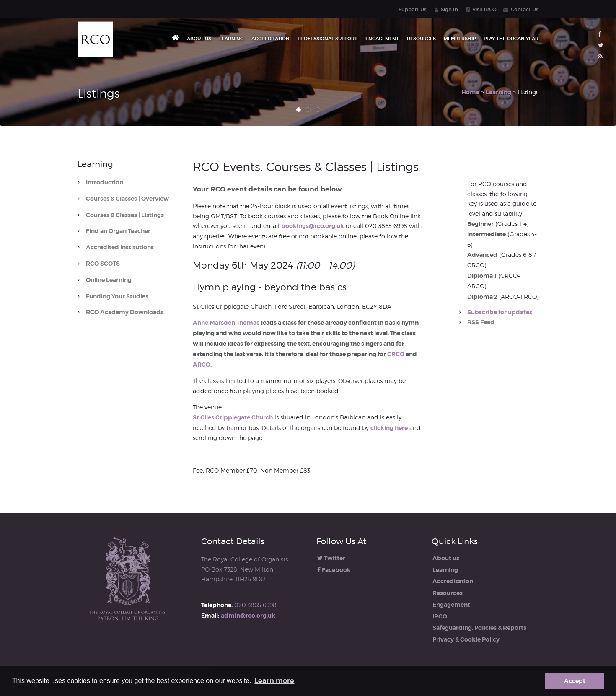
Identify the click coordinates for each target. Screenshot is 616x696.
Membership (460, 38)
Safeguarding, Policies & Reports (479, 627)
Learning (231, 38)
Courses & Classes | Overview (127, 199)
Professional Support (327, 38)
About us (199, 38)
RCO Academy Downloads (124, 312)
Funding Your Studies (117, 296)
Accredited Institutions (120, 247)
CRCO (395, 354)
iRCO (439, 616)
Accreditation (270, 38)
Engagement (382, 38)
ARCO (201, 364)
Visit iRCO (484, 9)
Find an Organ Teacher (118, 231)
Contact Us (524, 9)
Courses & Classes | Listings (125, 215)
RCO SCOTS (103, 264)
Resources (421, 38)
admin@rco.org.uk (248, 615)
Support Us (413, 9)
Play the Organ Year (511, 38)
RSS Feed (480, 322)
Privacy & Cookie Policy (466, 639)
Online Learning (109, 280)
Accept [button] (574, 681)
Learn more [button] (274, 680)
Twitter (331, 558)
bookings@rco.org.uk (312, 226)
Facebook (334, 570)
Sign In (449, 9)
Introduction (104, 182)
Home (470, 92)
